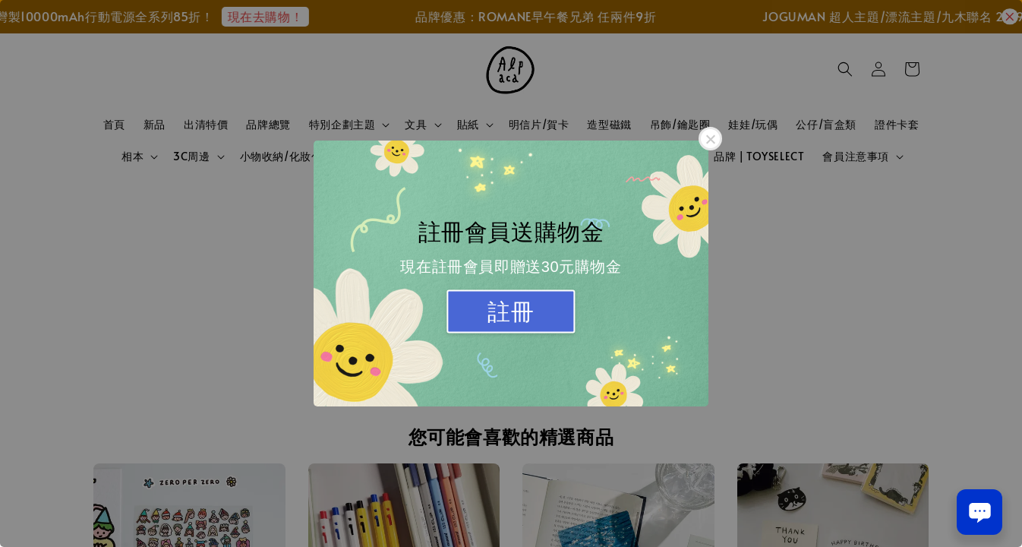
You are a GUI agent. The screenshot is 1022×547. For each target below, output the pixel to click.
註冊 (510, 311)
